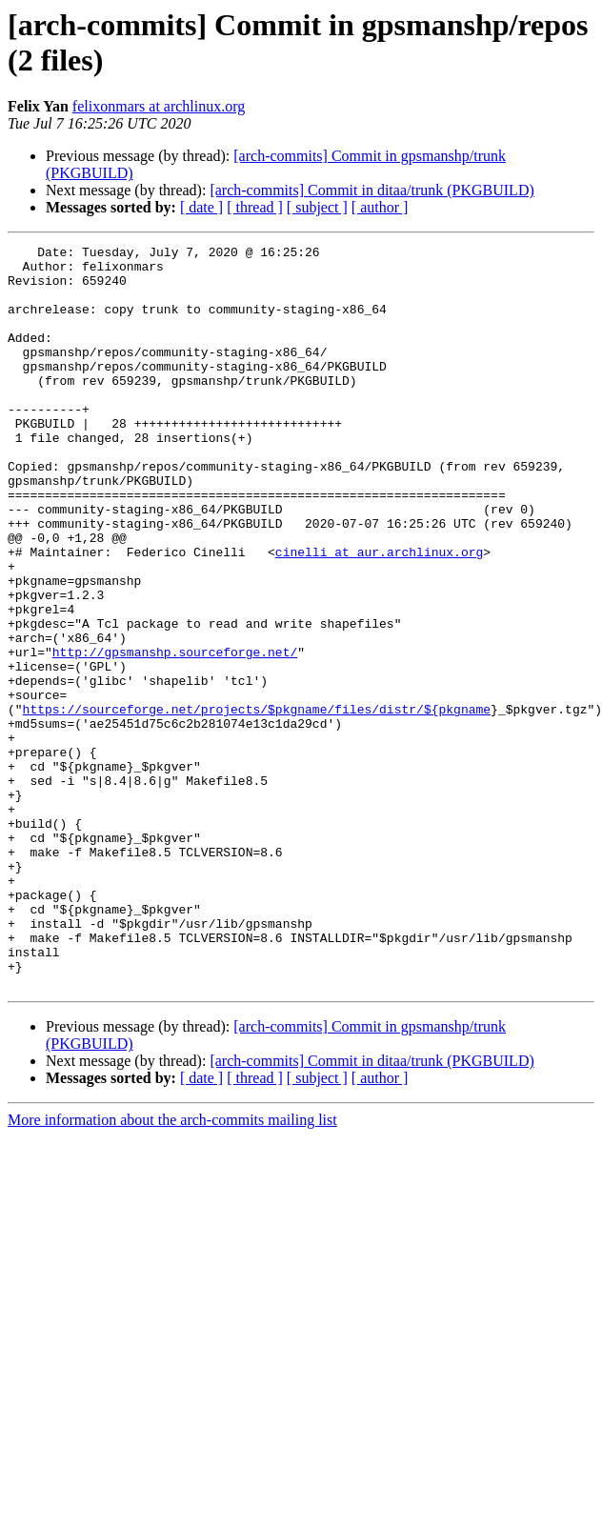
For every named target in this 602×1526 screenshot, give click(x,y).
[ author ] (380, 207)
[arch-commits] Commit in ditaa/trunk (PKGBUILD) (371, 190)
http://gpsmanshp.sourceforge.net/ (174, 734)
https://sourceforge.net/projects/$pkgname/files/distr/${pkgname (257, 803)
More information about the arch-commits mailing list (172, 1268)
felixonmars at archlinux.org (158, 106)
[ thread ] (255, 207)
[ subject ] (317, 207)
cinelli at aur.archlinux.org (379, 614)
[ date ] (201, 207)
